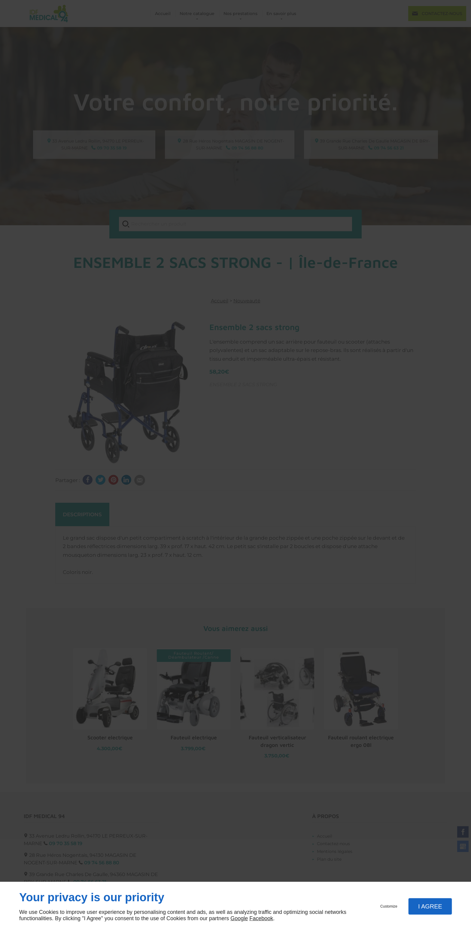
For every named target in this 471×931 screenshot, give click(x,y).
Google (239, 918)
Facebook (261, 918)
